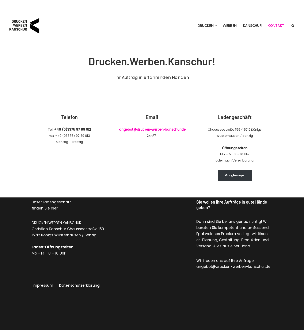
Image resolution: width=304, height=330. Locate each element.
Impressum (43, 285)
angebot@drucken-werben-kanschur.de (152, 129)
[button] (216, 26)
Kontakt (276, 25)
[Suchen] (292, 25)
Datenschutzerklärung (79, 285)
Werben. (230, 25)
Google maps (234, 175)
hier (54, 208)
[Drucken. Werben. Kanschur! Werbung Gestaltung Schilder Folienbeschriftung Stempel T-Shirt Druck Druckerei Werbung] (25, 25)
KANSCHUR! (252, 25)
